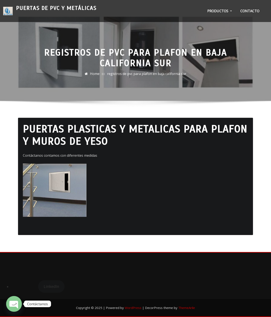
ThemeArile (186, 308)
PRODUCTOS (219, 11)
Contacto (249, 11)
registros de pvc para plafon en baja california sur (146, 73)
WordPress (133, 308)
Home (95, 73)
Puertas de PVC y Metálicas (56, 8)
